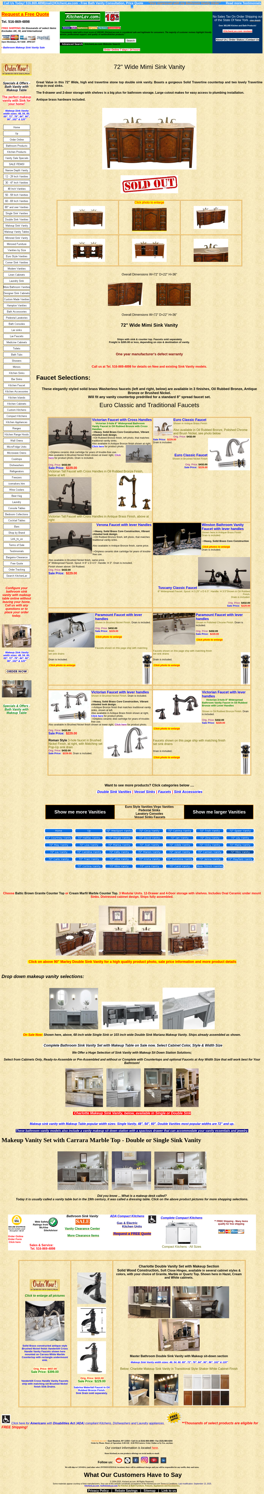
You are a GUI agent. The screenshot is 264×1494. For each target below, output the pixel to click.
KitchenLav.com (99, 1441)
